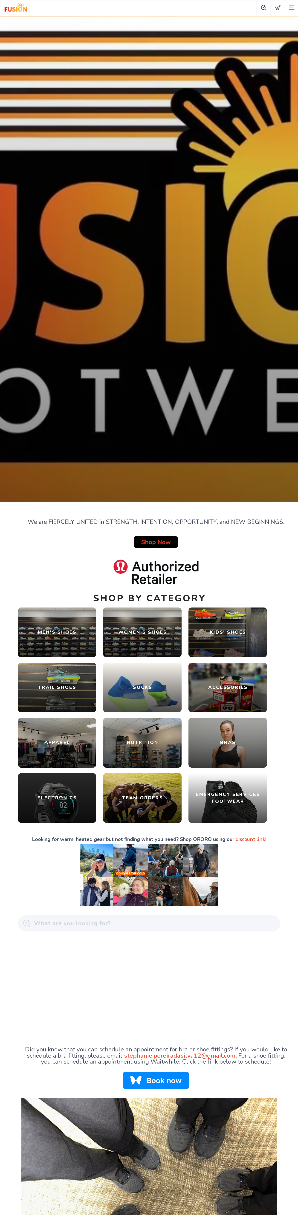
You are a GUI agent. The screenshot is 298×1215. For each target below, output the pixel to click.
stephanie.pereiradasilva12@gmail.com (179, 1023)
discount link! (251, 807)
